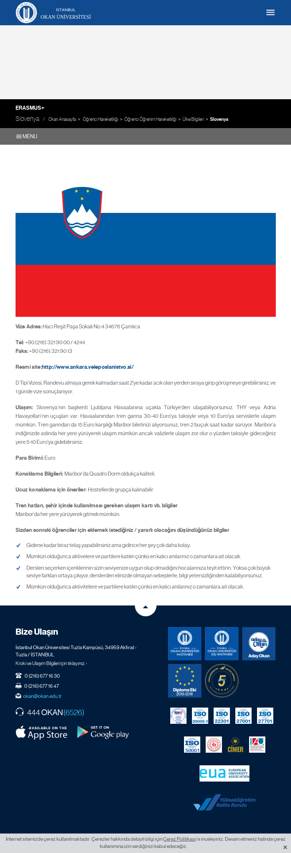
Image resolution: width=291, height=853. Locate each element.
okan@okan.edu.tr (42, 696)
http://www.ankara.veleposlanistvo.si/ (88, 367)
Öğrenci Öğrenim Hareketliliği (150, 119)
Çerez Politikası (179, 839)
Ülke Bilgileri (193, 119)
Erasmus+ (30, 108)
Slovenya (219, 119)
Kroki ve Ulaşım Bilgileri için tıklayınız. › (51, 663)
